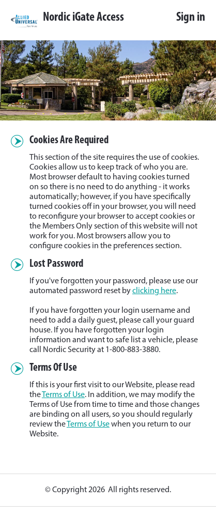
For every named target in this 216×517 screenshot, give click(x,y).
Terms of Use (63, 395)
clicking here (154, 291)
